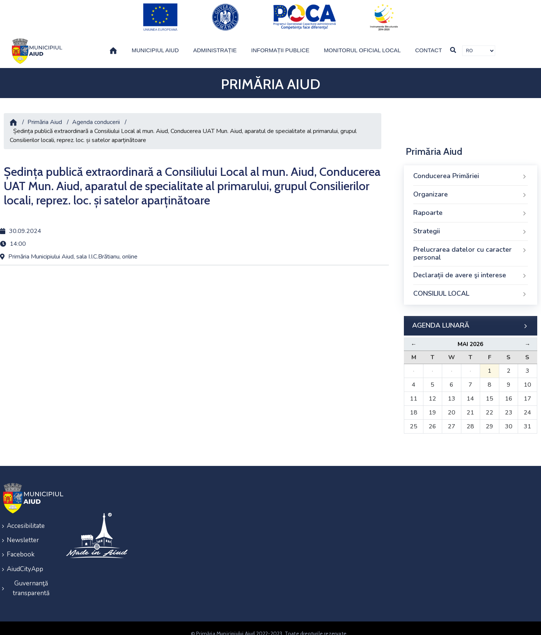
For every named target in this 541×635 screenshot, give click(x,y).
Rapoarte (470, 207)
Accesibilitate (26, 519)
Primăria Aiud (44, 116)
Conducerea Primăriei (470, 170)
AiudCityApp (25, 559)
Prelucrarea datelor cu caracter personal (470, 247)
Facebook (21, 546)
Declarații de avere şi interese (470, 269)
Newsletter (23, 532)
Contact (428, 44)
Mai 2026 (470, 338)
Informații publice (280, 44)
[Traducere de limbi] (478, 44)
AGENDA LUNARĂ (470, 319)
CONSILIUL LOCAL (470, 287)
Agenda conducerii (96, 116)
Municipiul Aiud (154, 44)
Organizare (470, 188)
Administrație (215, 44)
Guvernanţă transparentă (31, 578)
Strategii (470, 225)
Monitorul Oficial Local (362, 44)
